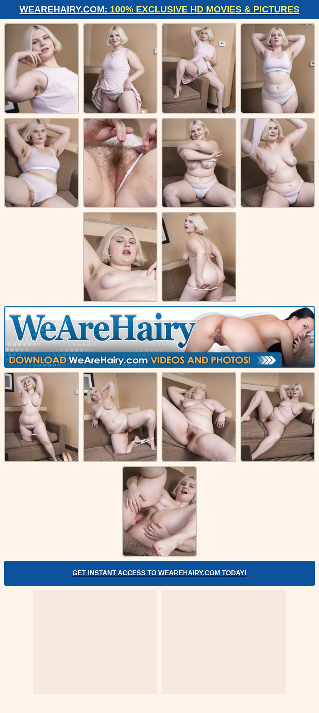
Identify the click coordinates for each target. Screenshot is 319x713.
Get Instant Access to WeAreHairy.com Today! (159, 573)
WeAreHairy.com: (159, 9)
